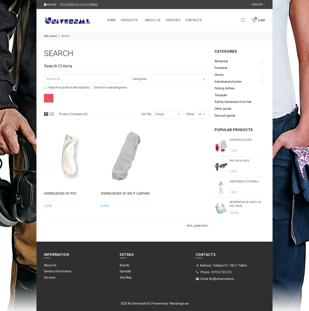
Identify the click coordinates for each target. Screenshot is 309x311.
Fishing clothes (225, 88)
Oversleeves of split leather (125, 193)
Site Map (126, 277)
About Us (50, 265)
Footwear (221, 68)
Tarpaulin (221, 95)
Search (65, 36)
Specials (125, 271)
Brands (124, 265)
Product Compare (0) (73, 114)
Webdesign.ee (179, 303)
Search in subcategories (108, 87)
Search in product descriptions (66, 87)
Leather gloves (241, 139)
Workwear (221, 61)
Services (50, 277)
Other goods (223, 108)
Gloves (219, 74)
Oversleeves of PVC (60, 193)
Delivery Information (57, 271)
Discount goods (225, 115)
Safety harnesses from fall (233, 102)
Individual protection (228, 81)
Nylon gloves (239, 160)
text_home (50, 36)
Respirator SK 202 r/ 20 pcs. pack (245, 203)
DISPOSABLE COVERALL (244, 181)
